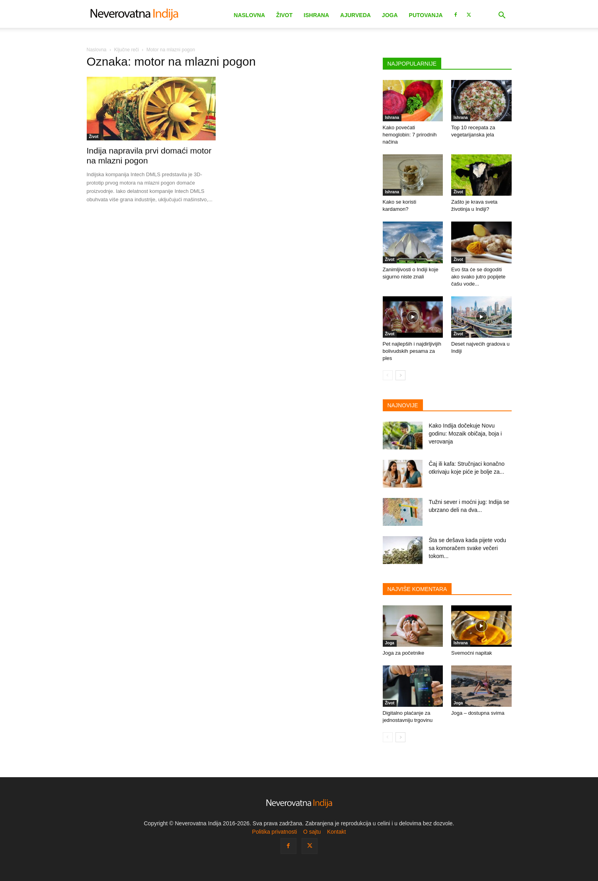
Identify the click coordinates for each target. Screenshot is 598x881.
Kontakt (336, 831)
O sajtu (312, 831)
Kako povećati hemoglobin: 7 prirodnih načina (410, 134)
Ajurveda (355, 15)
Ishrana (316, 15)
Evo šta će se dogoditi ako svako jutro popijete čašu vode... (478, 276)
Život (284, 15)
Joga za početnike (404, 653)
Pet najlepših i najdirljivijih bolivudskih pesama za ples (412, 351)
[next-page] (400, 375)
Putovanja (426, 15)
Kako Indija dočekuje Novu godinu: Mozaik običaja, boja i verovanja (465, 433)
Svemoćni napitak (471, 653)
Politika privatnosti (274, 831)
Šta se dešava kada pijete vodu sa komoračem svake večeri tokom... (467, 548)
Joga (390, 15)
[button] (502, 16)
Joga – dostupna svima (478, 713)
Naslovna (249, 15)
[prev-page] (388, 375)
